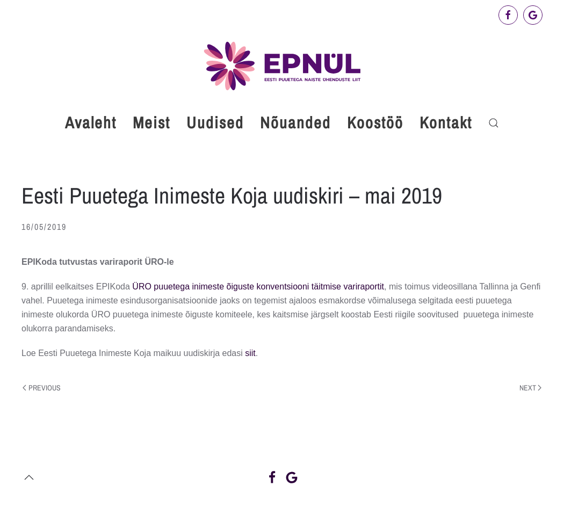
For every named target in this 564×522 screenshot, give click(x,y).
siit (250, 353)
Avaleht (91, 122)
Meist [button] (151, 122)
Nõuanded (295, 122)
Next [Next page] (530, 388)
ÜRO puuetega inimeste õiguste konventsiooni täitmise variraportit (258, 286)
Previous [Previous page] (42, 388)
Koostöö (375, 122)
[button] (493, 123)
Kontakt (446, 122)
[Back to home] (282, 66)
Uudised (215, 122)
